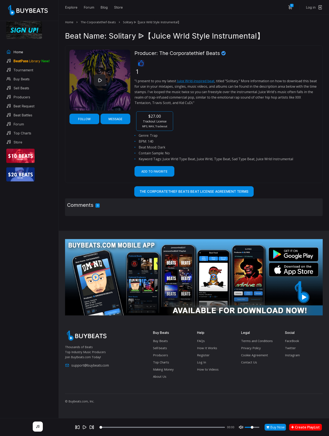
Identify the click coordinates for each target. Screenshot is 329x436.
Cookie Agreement (254, 355)
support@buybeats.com (87, 365)
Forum (89, 7)
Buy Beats (160, 341)
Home (69, 22)
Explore (71, 7)
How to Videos (208, 369)
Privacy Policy (251, 348)
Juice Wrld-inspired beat (195, 81)
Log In (201, 362)
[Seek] (162, 427)
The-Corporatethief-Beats (98, 22)
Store (118, 7)
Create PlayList (305, 427)
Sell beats (160, 348)
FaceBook (292, 341)
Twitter (290, 348)
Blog (104, 7)
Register (203, 355)
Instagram (292, 355)
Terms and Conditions (257, 341)
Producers (160, 355)
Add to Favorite (154, 171)
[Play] (84, 427)
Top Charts (161, 362)
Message (115, 119)
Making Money (163, 369)
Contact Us (249, 362)
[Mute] (241, 427)
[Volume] (252, 427)
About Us (159, 376)
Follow (84, 119)
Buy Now (275, 427)
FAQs (201, 341)
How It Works (207, 348)
